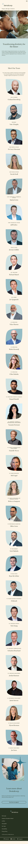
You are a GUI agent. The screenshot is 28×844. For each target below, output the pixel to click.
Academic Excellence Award (7, 818)
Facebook (7, 839)
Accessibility (4, 828)
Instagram (20, 839)
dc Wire (3, 821)
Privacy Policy (4, 831)
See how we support (14, 802)
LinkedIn (13, 839)
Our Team (4, 826)
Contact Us (12, 8)
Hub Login (8, 8)
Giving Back (4, 823)
